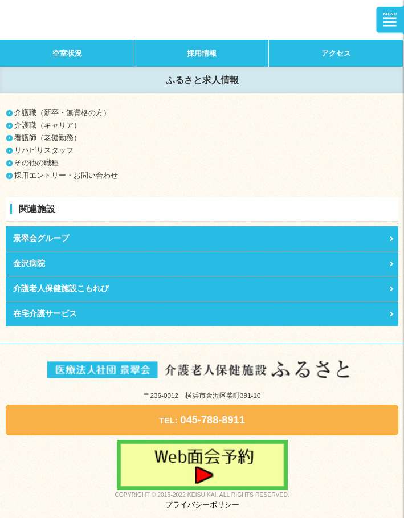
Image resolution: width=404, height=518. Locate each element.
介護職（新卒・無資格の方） (62, 112)
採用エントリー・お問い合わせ (66, 175)
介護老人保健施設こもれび (61, 288)
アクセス (336, 53)
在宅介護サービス (45, 313)
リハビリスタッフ (44, 150)
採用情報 (202, 53)
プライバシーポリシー (202, 504)
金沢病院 (29, 263)
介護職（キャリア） (47, 125)
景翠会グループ (41, 238)
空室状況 (67, 53)
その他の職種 (36, 162)
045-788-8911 (202, 420)
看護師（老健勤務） (47, 137)
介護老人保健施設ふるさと (71, 20)
